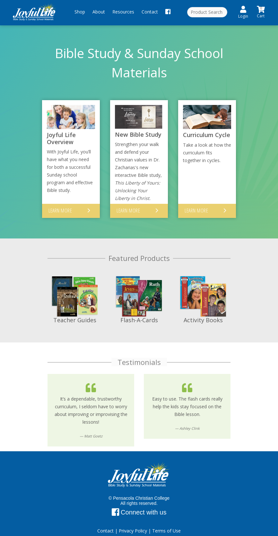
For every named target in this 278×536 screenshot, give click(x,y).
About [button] (98, 12)
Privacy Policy (133, 522)
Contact (150, 12)
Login (243, 12)
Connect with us (139, 503)
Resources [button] (123, 12)
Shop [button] (79, 12)
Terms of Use (166, 522)
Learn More (60, 201)
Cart (261, 11)
